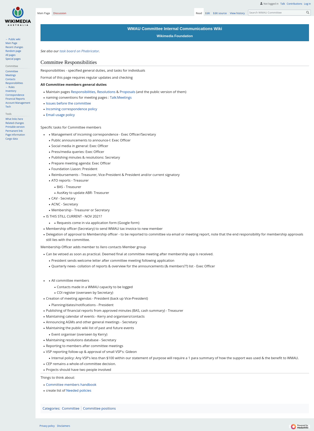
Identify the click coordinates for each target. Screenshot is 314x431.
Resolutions (106, 91)
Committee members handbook (71, 384)
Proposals (127, 91)
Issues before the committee (68, 103)
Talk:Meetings (121, 97)
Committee (70, 408)
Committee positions (99, 408)
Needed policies (78, 390)
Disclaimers (63, 426)
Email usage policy (60, 114)
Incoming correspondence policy (71, 109)
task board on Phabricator (79, 51)
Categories (51, 408)
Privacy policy (47, 426)
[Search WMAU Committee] (279, 13)
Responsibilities (83, 91)
